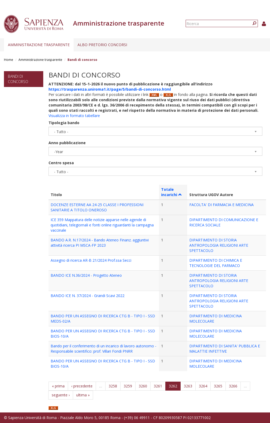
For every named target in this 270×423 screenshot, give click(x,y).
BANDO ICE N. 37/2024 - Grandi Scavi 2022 (87, 295)
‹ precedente (82, 385)
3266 (233, 385)
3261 (158, 385)
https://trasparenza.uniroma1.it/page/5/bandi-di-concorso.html (110, 89)
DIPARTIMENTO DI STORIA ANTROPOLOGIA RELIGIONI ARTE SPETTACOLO (218, 245)
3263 (188, 385)
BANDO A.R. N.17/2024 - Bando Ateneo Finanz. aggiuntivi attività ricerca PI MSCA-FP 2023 (100, 242)
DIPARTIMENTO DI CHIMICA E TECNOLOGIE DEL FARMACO (215, 263)
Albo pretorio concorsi (102, 44)
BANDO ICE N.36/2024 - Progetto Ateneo (86, 275)
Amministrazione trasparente (39, 44)
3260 (143, 385)
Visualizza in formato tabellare (74, 115)
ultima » (83, 394)
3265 (218, 385)
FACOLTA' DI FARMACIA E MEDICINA (221, 204)
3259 (128, 385)
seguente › (61, 394)
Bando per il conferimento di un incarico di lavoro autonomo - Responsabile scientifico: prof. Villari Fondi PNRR (103, 348)
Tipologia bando (64, 122)
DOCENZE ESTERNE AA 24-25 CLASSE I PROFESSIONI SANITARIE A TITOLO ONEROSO (97, 207)
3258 (113, 385)
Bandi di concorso (18, 79)
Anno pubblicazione (67, 142)
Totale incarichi (171, 192)
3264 (203, 385)
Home (8, 59)
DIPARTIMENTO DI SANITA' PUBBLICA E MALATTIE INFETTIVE (224, 348)
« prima (58, 385)
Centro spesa (61, 162)
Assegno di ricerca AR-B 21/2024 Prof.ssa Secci (91, 260)
